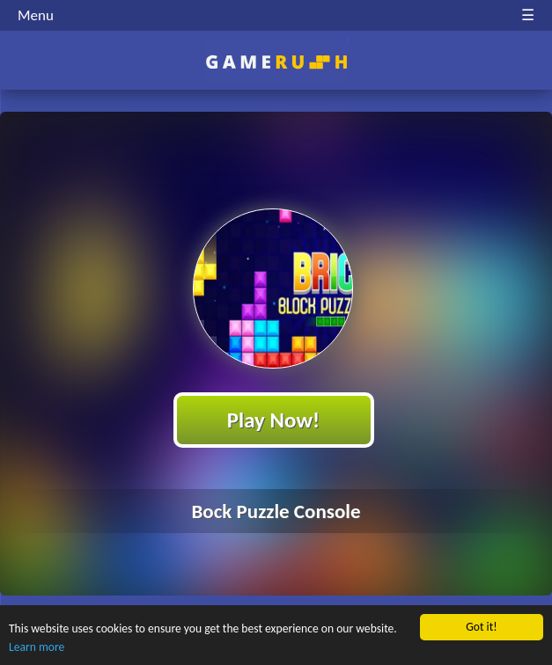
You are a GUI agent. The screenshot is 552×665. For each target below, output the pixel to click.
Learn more (36, 647)
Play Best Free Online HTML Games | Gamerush (276, 62)
